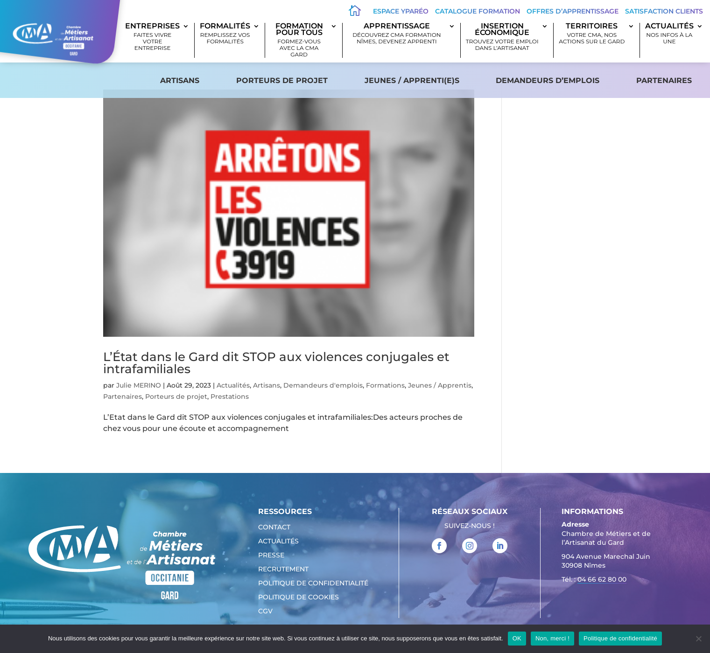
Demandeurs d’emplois (547, 80)
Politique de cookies (298, 597)
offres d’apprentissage (573, 11)
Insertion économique (502, 37)
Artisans (179, 80)
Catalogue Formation (477, 11)
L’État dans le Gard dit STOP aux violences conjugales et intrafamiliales (276, 362)
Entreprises (152, 37)
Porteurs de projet (282, 80)
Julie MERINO (138, 385)
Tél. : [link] (594, 580)
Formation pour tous (299, 40)
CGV (265, 611)
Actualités (669, 34)
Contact (274, 527)
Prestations (230, 396)
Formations (385, 385)
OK (517, 638)
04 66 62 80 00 (601, 579)
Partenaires (664, 80)
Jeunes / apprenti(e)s (412, 80)
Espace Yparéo (401, 11)
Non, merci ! (552, 638)
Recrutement (283, 569)
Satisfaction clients (664, 11)
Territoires (592, 34)
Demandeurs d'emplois (323, 385)
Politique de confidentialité (313, 583)
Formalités (225, 34)
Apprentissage (397, 34)
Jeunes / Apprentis (439, 385)
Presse (271, 555)
